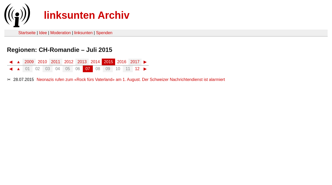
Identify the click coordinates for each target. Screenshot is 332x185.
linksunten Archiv (86, 15)
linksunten (83, 33)
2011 (55, 62)
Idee (43, 33)
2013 (82, 62)
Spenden (104, 33)
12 (137, 69)
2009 (29, 62)
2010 (42, 62)
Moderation (60, 33)
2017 (135, 62)
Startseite (27, 33)
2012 (69, 62)
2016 (121, 62)
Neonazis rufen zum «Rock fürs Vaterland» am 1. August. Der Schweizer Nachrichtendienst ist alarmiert (131, 79)
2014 (95, 62)
